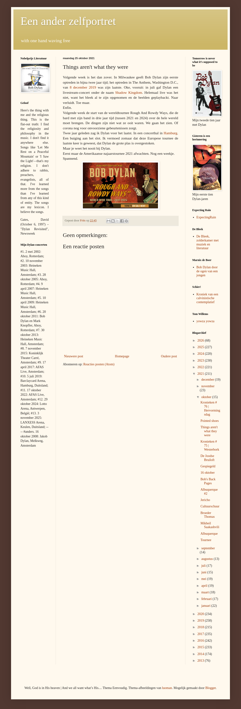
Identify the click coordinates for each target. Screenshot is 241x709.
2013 (201, 660)
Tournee (206, 540)
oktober (206, 397)
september (208, 548)
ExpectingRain (206, 217)
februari (207, 599)
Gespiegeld (208, 466)
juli (203, 565)
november (207, 386)
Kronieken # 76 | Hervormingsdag (210, 408)
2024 (201, 353)
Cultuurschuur (210, 506)
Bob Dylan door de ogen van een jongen (207, 271)
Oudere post (169, 356)
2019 (201, 620)
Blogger (210, 688)
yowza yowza (206, 321)
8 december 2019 (83, 87)
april (204, 585)
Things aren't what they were (209, 431)
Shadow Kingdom (128, 92)
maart (205, 592)
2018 (201, 627)
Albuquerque (209, 533)
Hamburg (170, 133)
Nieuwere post (73, 356)
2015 (201, 647)
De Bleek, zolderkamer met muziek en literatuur (208, 242)
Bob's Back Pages (208, 481)
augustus (207, 559)
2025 (201, 347)
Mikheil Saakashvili (210, 525)
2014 (201, 654)
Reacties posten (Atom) (98, 364)
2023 (201, 360)
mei (204, 579)
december (208, 379)
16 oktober (208, 472)
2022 (201, 367)
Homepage (122, 356)
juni (204, 572)
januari (206, 605)
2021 (201, 373)
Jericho (205, 500)
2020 (201, 614)
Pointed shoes (210, 421)
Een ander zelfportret (68, 21)
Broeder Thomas (208, 515)
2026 (201, 340)
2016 (201, 640)
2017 (201, 634)
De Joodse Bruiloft (207, 458)
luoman (167, 688)
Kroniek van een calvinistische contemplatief (207, 298)
